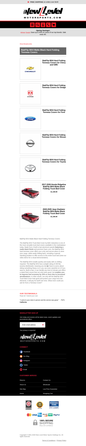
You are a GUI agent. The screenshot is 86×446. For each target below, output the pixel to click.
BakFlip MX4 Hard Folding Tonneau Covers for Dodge (54, 86)
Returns (22, 380)
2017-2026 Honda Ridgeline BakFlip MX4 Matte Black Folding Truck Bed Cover (54, 186)
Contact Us (46, 380)
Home (22, 393)
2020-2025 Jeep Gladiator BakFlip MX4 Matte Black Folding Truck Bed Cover (54, 211)
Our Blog (24, 356)
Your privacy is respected (27, 330)
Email (23, 369)
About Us (23, 384)
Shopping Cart (48, 393)
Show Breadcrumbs (26, 44)
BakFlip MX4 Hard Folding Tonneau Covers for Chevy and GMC (54, 63)
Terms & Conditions (48, 440)
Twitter (24, 365)
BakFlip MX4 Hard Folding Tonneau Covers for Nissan (54, 136)
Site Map (23, 389)
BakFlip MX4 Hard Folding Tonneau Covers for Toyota (54, 161)
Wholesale (46, 384)
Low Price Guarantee (50, 389)
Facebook (25, 351)
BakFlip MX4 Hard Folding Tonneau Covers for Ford (53, 111)
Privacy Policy (61, 440)
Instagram (25, 360)
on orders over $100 (43, 2)
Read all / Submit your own (29, 296)
